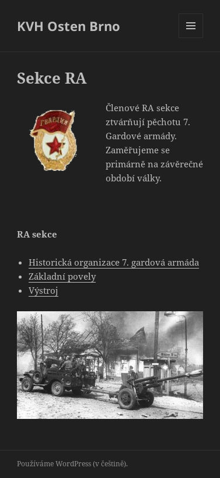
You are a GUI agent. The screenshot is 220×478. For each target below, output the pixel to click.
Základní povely (62, 276)
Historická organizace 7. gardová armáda (114, 262)
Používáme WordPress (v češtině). (72, 464)
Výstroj (43, 290)
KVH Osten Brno (68, 26)
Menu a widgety (191, 37)
